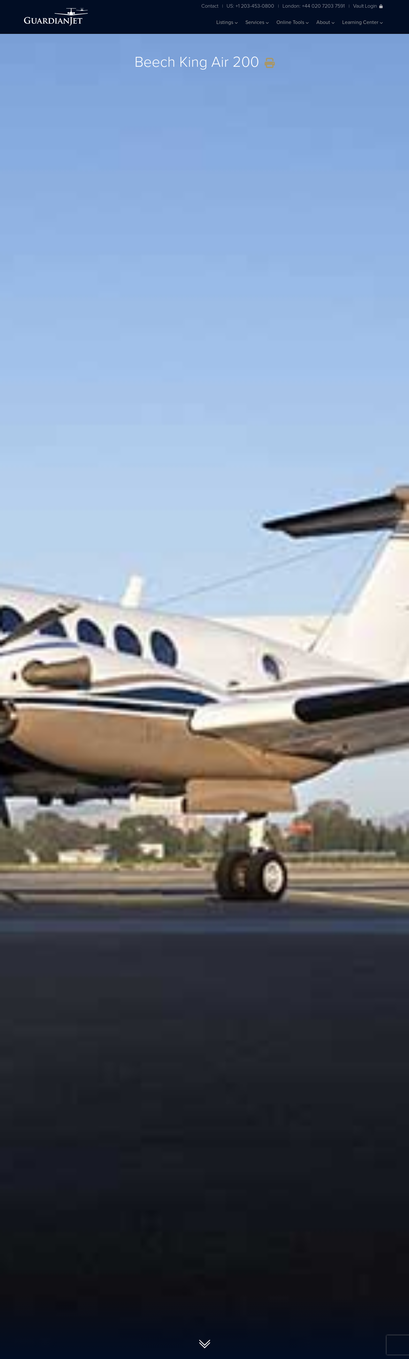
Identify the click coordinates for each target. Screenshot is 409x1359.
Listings (227, 22)
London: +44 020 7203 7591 (313, 6)
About (325, 22)
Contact (209, 6)
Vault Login (368, 6)
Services (257, 22)
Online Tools (292, 22)
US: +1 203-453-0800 (250, 6)
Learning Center (362, 22)
